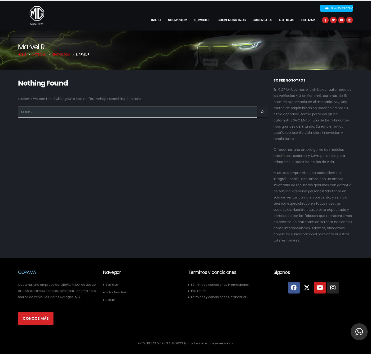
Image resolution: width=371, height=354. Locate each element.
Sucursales (262, 20)
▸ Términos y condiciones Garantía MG (217, 297)
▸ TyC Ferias (197, 291)
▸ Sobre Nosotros (114, 292)
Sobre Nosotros (232, 20)
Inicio (156, 20)
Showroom (177, 20)
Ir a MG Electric (339, 8)
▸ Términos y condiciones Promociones (218, 285)
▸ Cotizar (109, 300)
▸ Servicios (110, 284)
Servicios (202, 20)
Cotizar (308, 20)
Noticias (286, 20)
